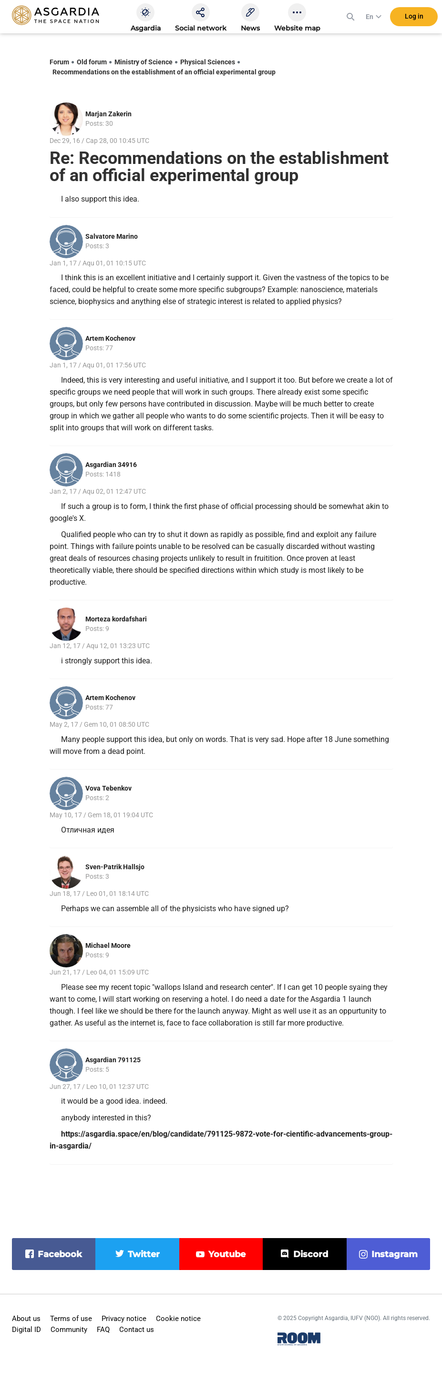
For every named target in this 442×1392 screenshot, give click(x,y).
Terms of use (71, 1318)
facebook (60, 1254)
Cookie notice (178, 1318)
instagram (394, 1254)
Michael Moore (108, 945)
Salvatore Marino (111, 236)
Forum (59, 62)
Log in (414, 18)
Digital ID (26, 1329)
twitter (144, 1254)
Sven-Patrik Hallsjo (114, 867)
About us (26, 1318)
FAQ (103, 1329)
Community (69, 1329)
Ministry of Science (143, 62)
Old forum (92, 62)
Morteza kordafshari (116, 619)
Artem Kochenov (110, 338)
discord (310, 1254)
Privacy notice (124, 1318)
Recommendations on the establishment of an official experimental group (164, 72)
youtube (227, 1254)
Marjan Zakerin (108, 114)
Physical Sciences (207, 62)
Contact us (136, 1329)
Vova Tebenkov (108, 788)
